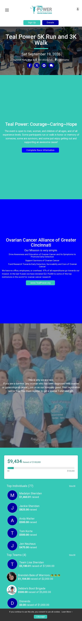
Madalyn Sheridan (30, 493)
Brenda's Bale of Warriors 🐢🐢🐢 (39, 575)
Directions (63, 59)
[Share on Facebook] (29, 65)
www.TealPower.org (40, 282)
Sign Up (32, 22)
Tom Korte (26, 531)
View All (72, 486)
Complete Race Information (40, 150)
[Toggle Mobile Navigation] (6, 10)
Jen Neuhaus (27, 543)
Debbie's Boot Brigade (31, 588)
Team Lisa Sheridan (31, 562)
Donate (50, 22)
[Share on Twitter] (37, 65)
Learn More (66, 612)
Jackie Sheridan (29, 506)
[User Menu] (77, 8)
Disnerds (24, 601)
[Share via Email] (44, 65)
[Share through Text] (51, 65)
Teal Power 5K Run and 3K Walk (41, 39)
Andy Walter (27, 518)
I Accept (40, 616)
